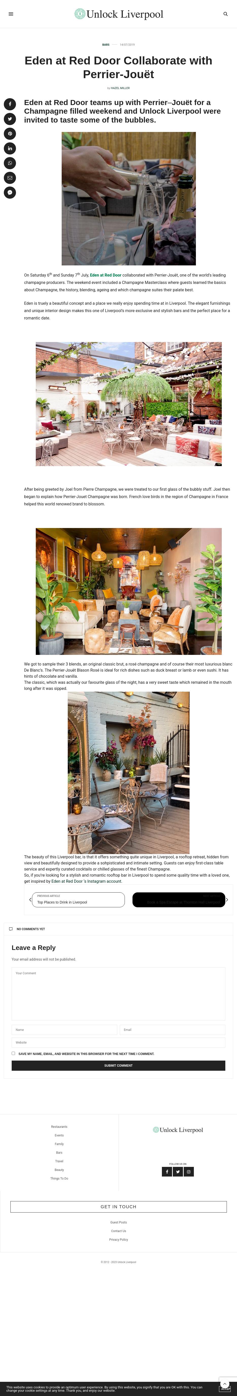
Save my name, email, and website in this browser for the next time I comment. (86, 1053)
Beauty (59, 1170)
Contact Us (118, 1231)
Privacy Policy (118, 1239)
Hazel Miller (120, 88)
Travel (59, 1161)
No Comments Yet (27, 929)
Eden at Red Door (106, 275)
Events (59, 1135)
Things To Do (59, 1178)
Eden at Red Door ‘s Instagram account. (87, 881)
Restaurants (59, 1127)
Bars (105, 44)
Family (59, 1144)
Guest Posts (118, 1222)
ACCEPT (226, 1389)
